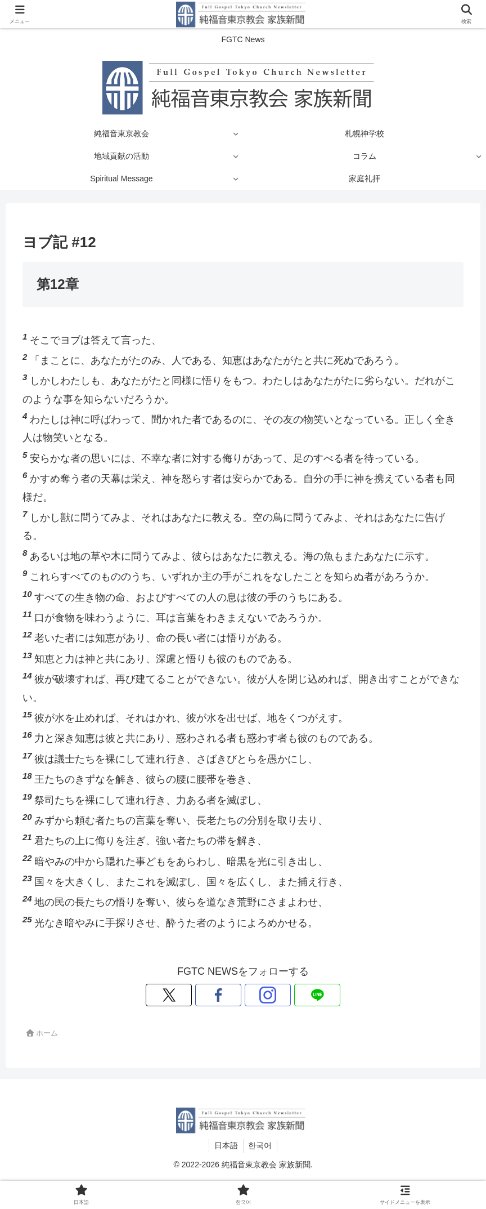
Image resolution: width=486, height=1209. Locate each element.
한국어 (261, 1145)
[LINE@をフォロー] (282, 995)
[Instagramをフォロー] (256, 995)
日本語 (225, 1145)
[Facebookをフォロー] (230, 995)
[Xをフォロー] (204, 995)
